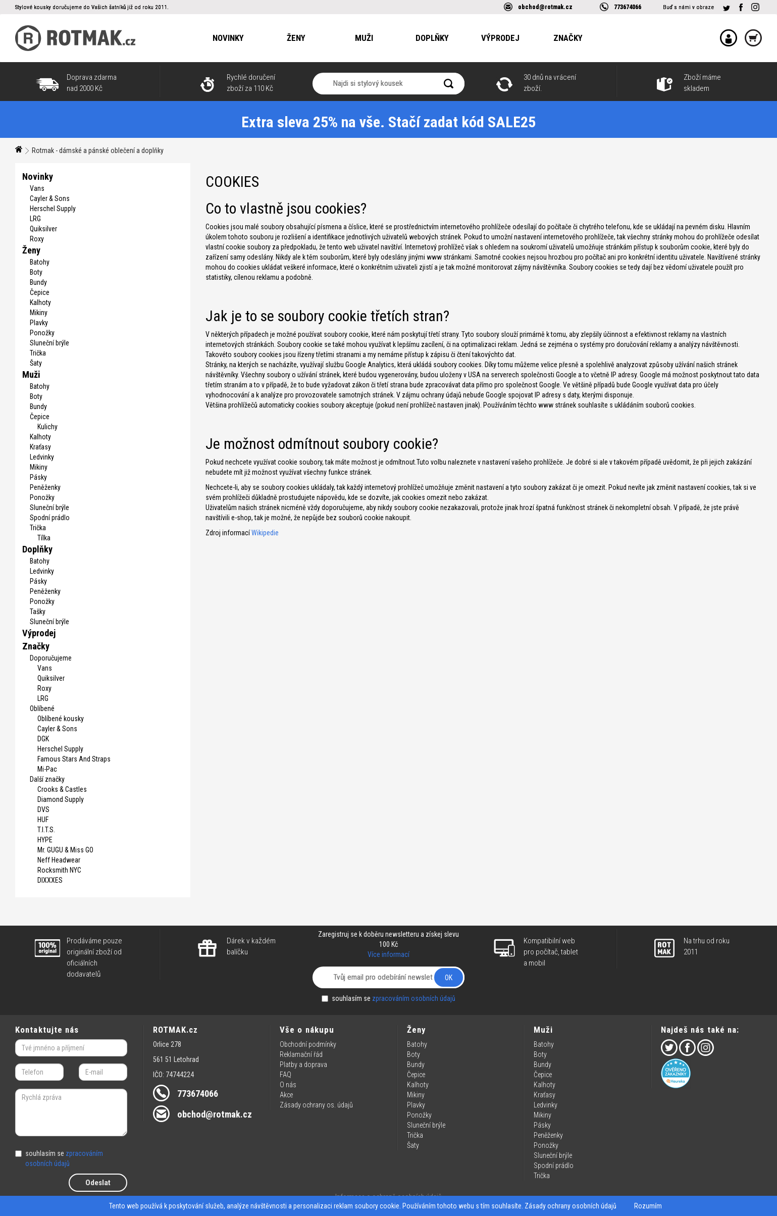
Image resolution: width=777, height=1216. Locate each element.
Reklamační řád (301, 1054)
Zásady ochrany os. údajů (316, 1105)
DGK (43, 739)
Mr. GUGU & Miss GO (65, 850)
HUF (42, 820)
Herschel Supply (53, 209)
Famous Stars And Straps (74, 759)
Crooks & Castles (62, 789)
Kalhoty (40, 302)
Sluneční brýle (49, 343)
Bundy (38, 282)
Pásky (38, 477)
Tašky (37, 611)
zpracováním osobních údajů (413, 998)
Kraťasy (40, 447)
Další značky (47, 779)
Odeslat (98, 1182)
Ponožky (42, 333)
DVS (43, 809)
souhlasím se (388, 998)
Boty (36, 272)
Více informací (388, 954)
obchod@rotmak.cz (545, 7)
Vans (37, 188)
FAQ (285, 1075)
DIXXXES (50, 880)
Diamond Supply (60, 799)
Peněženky (45, 487)
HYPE (45, 840)
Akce (286, 1095)
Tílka (43, 538)
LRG (35, 219)
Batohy (39, 262)
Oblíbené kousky (60, 719)
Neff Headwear (58, 860)
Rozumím (648, 1206)
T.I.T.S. (46, 830)
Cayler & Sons (50, 198)
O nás (288, 1085)
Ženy (296, 38)
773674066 (627, 7)
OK (448, 978)
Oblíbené (42, 708)
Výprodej (500, 38)
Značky (568, 38)
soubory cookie (376, 1206)
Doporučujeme (51, 658)
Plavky (39, 323)
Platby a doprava (303, 1064)
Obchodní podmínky (308, 1044)
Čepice (39, 292)
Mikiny (38, 313)
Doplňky (432, 38)
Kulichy (47, 427)
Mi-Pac (47, 769)
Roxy (37, 239)
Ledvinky (42, 457)
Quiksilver (43, 229)
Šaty (36, 363)
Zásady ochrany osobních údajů (570, 1206)
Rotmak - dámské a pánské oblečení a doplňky (98, 150)
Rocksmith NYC (59, 870)
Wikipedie (265, 533)
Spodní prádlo (50, 518)
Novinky (228, 38)
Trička (38, 353)
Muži (364, 38)
